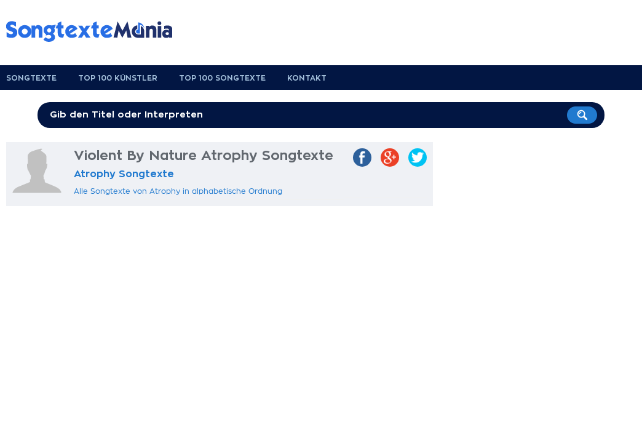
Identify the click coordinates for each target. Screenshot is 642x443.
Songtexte (31, 78)
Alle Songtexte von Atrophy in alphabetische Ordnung (178, 191)
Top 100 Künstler (117, 78)
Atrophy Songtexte (124, 174)
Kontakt (307, 78)
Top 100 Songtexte (222, 78)
